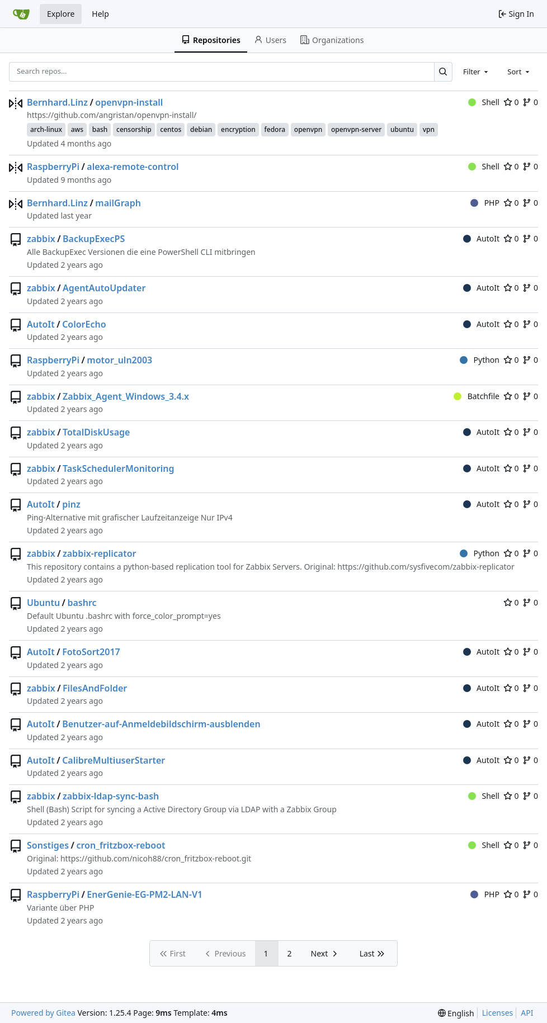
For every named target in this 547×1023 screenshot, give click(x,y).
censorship (134, 129)
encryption (238, 129)
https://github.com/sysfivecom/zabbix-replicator (425, 566)
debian (201, 129)
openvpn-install (129, 102)
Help (100, 13)
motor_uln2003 (119, 360)
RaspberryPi (53, 166)
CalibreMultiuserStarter (113, 760)
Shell (483, 102)
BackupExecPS (94, 238)
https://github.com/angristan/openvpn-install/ (111, 115)
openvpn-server (356, 129)
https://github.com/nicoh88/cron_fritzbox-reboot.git (155, 858)
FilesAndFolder (95, 688)
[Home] (21, 14)
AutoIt (481, 238)
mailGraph (118, 203)
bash (100, 129)
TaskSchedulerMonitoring (118, 468)
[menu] (456, 1013)
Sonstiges (48, 845)
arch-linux (46, 129)
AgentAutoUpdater (104, 287)
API (527, 1012)
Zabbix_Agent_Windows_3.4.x (126, 396)
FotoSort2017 (91, 651)
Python (479, 359)
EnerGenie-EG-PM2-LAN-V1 (144, 894)
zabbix (41, 238)
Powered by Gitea (43, 1012)
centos (170, 129)
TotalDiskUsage (96, 432)
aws (77, 129)
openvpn (308, 129)
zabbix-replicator (99, 553)
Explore (60, 13)
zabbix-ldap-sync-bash (111, 796)
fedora (275, 129)
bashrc (81, 602)
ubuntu (402, 129)
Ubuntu (43, 602)
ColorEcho (84, 324)
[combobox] (476, 71)
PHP (484, 202)
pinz (71, 504)
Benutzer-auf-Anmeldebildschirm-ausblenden (161, 724)
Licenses (497, 1012)
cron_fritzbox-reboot (120, 845)
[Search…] (443, 72)
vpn (429, 129)
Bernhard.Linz (57, 102)
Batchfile (476, 396)
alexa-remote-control (132, 166)
